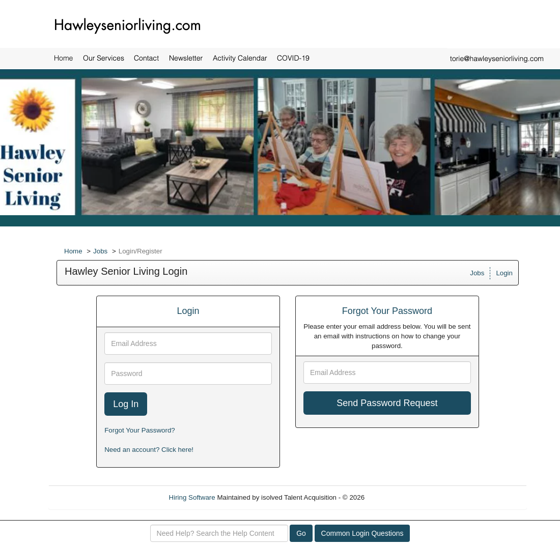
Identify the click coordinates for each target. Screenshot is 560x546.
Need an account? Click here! (148, 449)
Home (73, 251)
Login (504, 273)
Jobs (100, 251)
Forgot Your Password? (139, 430)
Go (301, 533)
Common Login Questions (362, 533)
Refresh (395, 497)
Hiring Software (192, 497)
